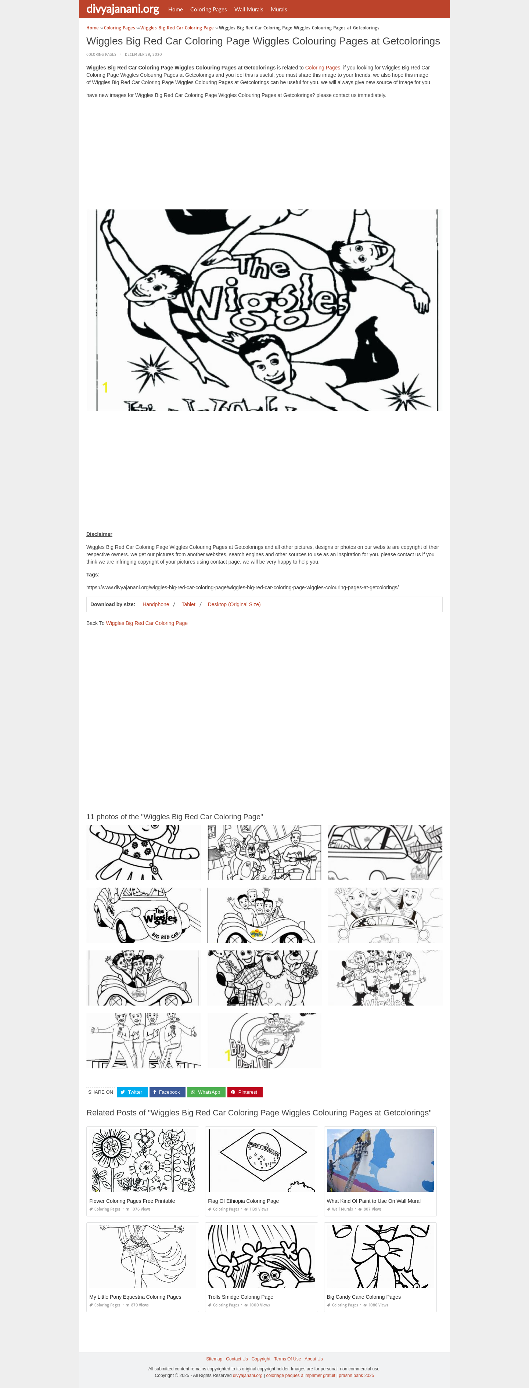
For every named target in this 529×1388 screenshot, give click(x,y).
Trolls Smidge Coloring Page (240, 1297)
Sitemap (214, 1359)
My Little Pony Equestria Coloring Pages (135, 1297)
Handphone (156, 604)
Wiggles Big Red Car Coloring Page (147, 623)
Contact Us (237, 1359)
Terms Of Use (287, 1359)
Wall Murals (248, 9)
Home (175, 9)
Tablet (188, 604)
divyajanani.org (122, 8)
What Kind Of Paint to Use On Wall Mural (374, 1201)
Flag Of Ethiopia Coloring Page (243, 1201)
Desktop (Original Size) (234, 604)
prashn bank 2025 (356, 1375)
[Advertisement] (264, 155)
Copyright (261, 1359)
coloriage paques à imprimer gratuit (300, 1375)
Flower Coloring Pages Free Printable (132, 1201)
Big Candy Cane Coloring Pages (364, 1297)
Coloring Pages (208, 9)
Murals (279, 9)
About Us (314, 1359)
